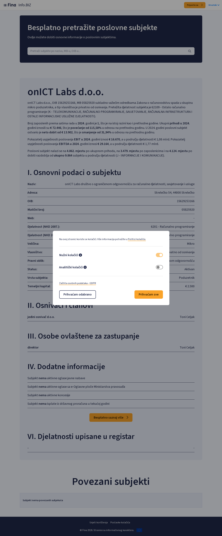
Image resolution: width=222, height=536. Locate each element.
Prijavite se (195, 5)
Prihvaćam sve (149, 294)
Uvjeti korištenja (99, 522)
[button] (80, 255)
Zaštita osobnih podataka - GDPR (77, 283)
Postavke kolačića (120, 522)
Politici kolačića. (137, 239)
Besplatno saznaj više (111, 417)
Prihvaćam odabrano (77, 294)
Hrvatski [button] (213, 5)
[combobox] (111, 51)
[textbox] (111, 51)
